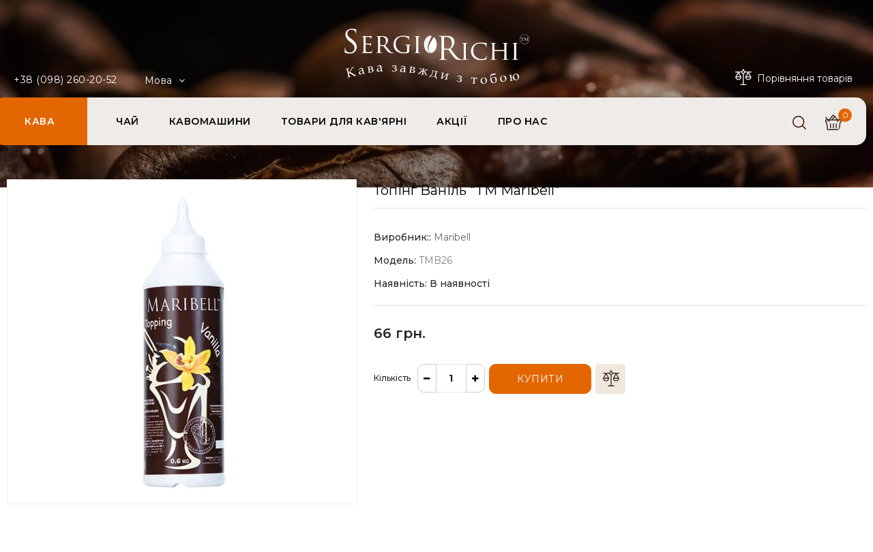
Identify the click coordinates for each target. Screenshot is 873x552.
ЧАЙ (127, 121)
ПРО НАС (523, 121)
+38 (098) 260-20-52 (65, 79)
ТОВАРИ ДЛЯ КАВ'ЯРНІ (344, 121)
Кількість (392, 378)
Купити (540, 379)
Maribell (452, 237)
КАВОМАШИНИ (210, 121)
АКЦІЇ (452, 121)
